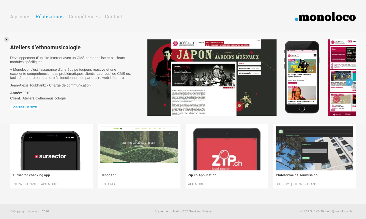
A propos (20, 16)
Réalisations (50, 16)
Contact (113, 16)
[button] (349, 82)
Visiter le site (25, 107)
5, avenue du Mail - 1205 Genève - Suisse (183, 211)
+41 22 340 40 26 (312, 211)
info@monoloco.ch (339, 211)
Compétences (84, 16)
